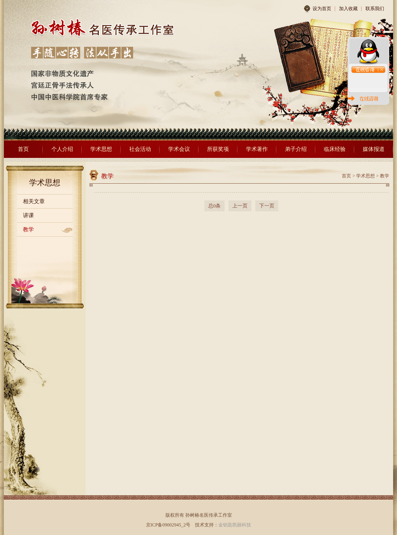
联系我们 (374, 8)
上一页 (240, 206)
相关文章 (34, 201)
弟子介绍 (296, 149)
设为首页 (317, 9)
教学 (28, 229)
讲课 (28, 215)
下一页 (266, 206)
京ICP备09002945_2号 (168, 525)
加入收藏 (348, 8)
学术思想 (101, 149)
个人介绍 (62, 149)
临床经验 (335, 149)
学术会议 (179, 149)
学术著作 (257, 149)
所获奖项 (218, 149)
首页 (23, 149)
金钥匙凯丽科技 (234, 525)
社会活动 (140, 149)
